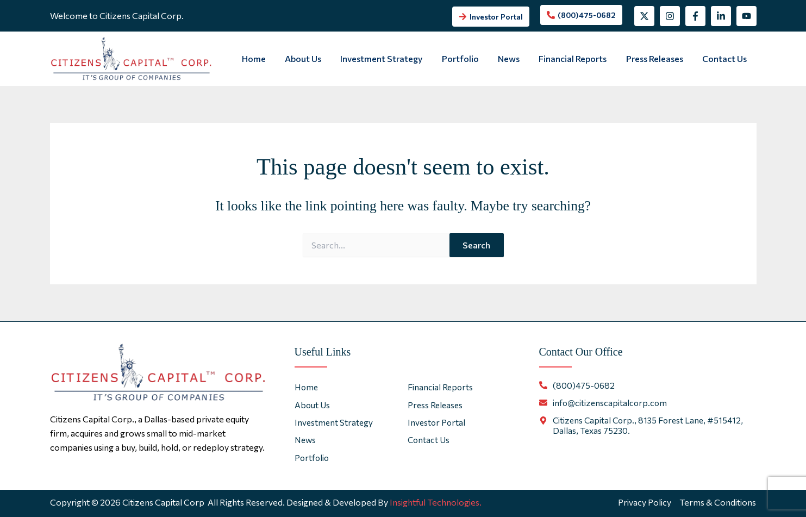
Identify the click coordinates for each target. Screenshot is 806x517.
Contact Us (725, 58)
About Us (315, 58)
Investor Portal (437, 422)
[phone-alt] (581, 15)
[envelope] (604, 402)
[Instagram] (670, 16)
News (515, 58)
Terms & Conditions (717, 502)
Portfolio (468, 58)
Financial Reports (577, 58)
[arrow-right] (490, 17)
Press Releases (657, 58)
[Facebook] (695, 16)
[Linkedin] (721, 16)
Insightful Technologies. (436, 502)
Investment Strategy (392, 58)
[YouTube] (746, 16)
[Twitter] (644, 16)
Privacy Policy (644, 502)
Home (267, 58)
